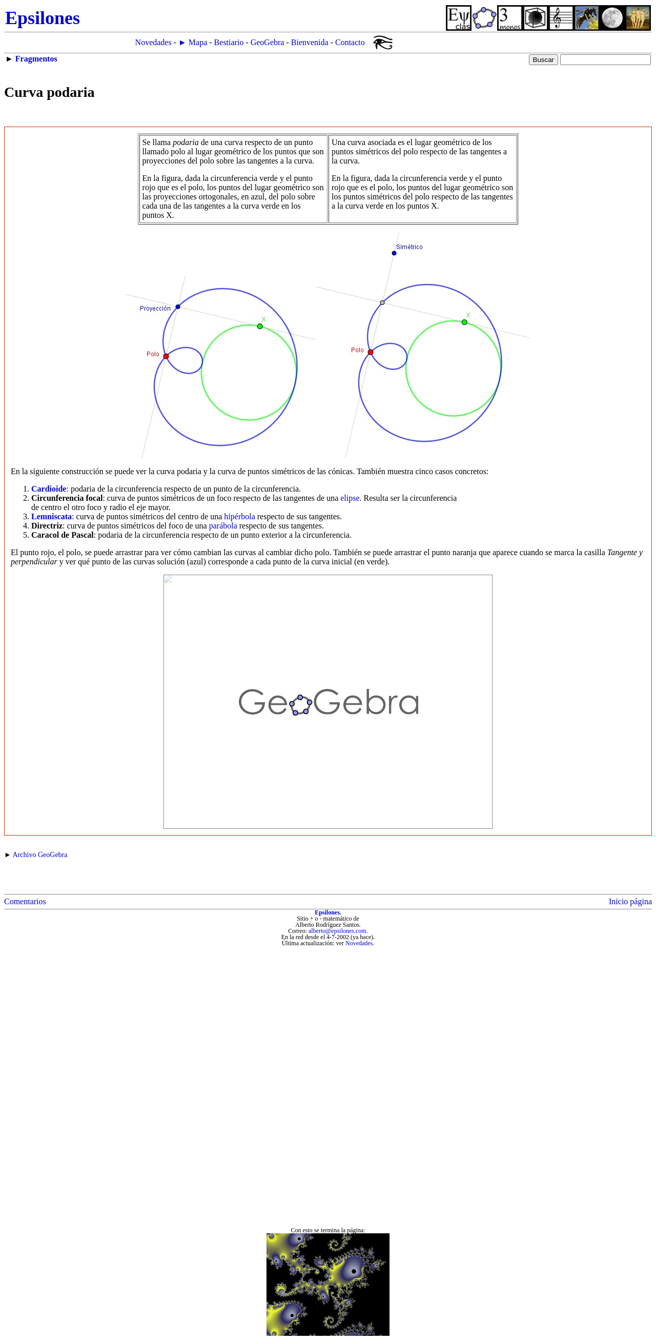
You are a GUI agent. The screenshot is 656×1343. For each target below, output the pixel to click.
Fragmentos (36, 58)
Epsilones (327, 912)
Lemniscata (51, 516)
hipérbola (239, 516)
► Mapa (192, 42)
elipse (349, 498)
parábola (223, 525)
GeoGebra (267, 42)
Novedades (153, 42)
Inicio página (630, 901)
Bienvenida (310, 42)
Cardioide (48, 488)
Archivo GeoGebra (40, 855)
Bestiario (229, 42)
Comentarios (25, 901)
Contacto (350, 42)
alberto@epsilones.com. (338, 930)
